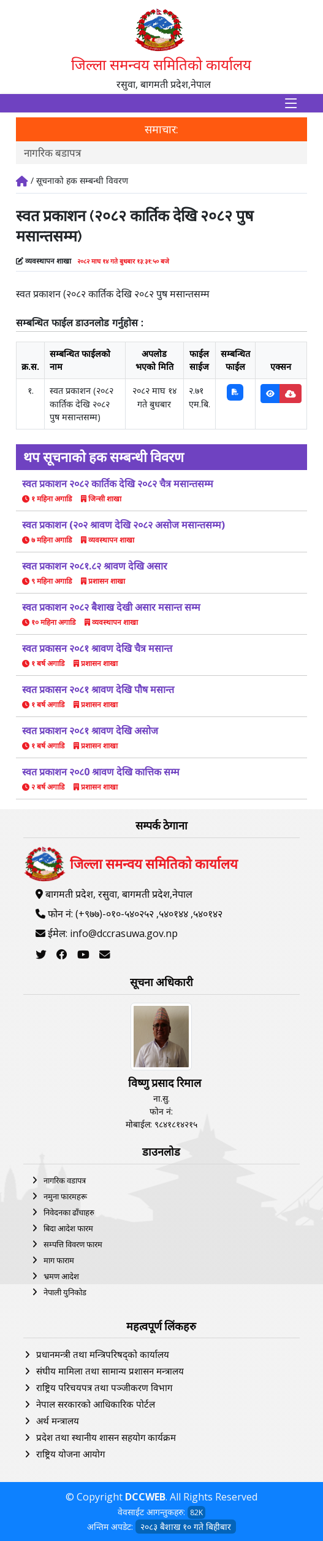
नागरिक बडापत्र (52, 153)
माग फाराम (59, 1260)
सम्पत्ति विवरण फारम (73, 1244)
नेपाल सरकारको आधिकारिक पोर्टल (95, 1404)
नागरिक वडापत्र (65, 1180)
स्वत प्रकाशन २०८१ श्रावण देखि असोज (90, 730)
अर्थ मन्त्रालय (57, 1420)
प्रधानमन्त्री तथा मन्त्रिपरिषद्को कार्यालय (102, 1354)
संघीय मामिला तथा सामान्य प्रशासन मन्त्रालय (110, 1371)
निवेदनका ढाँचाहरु (69, 1212)
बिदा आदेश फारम (68, 1228)
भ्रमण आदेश (61, 1276)
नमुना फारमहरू (65, 1196)
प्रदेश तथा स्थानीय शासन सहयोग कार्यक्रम (106, 1437)
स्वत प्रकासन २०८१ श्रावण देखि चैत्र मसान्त (97, 648)
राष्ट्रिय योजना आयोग (70, 1454)
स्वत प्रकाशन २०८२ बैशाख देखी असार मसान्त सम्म (111, 607)
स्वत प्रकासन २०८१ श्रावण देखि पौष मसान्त (98, 689)
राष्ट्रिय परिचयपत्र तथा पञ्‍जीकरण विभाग (104, 1387)
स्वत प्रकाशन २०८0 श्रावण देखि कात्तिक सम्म (101, 771)
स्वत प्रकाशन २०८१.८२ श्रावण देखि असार (94, 566)
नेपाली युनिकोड (65, 1292)
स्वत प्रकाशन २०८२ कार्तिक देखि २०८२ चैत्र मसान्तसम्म (117, 483)
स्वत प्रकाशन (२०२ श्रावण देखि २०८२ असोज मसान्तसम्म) (123, 524)
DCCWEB (145, 1497)
